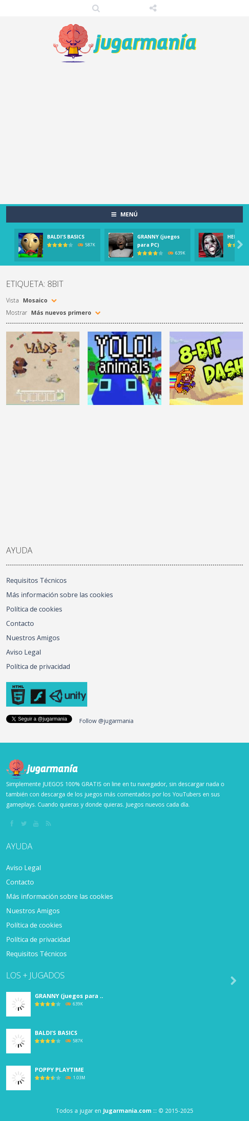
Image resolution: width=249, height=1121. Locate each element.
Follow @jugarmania (106, 721)
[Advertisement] (127, 129)
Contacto (20, 623)
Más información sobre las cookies (59, 594)
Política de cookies (34, 609)
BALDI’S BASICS (65, 236)
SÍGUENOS (153, 8)
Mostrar (16, 312)
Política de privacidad (38, 666)
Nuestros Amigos (33, 637)
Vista (12, 300)
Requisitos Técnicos (36, 580)
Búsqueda (96, 8)
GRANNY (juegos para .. (69, 996)
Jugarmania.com (127, 1110)
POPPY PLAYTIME (59, 1069)
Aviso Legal (23, 652)
